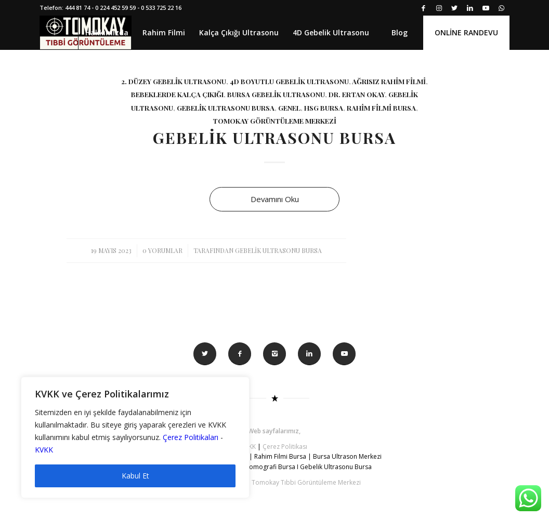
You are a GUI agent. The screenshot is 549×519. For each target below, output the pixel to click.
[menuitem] (106, 33)
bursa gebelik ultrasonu (276, 94)
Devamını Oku (275, 199)
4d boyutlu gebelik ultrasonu (289, 81)
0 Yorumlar (162, 250)
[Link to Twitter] (454, 8)
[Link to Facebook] (423, 8)
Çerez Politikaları (190, 437)
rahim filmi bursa (381, 107)
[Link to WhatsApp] (501, 8)
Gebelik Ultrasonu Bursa (274, 137)
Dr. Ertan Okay (357, 94)
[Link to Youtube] (485, 8)
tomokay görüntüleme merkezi (274, 120)
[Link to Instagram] (439, 8)
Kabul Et (135, 476)
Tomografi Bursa (270, 466)
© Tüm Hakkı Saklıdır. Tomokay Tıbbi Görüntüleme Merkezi (274, 482)
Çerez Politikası (285, 446)
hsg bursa (323, 107)
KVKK (44, 450)
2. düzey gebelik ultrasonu (173, 81)
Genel (289, 107)
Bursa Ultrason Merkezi (348, 456)
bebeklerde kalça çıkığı (177, 94)
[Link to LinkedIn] (470, 8)
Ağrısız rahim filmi (389, 81)
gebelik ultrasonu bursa (225, 107)
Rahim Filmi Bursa (280, 456)
